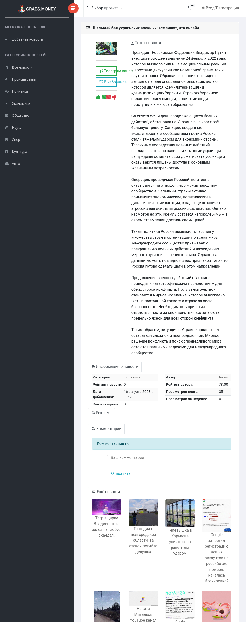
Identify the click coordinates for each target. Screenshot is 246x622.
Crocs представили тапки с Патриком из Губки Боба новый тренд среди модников (213, 585)
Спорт (13, 162)
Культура (16, 174)
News (221, 337)
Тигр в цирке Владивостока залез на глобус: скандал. (84, 488)
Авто (12, 186)
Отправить (95, 431)
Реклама (77, 371)
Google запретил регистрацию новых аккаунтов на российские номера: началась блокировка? (213, 510)
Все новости (19, 90)
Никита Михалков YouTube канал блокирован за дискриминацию (127, 564)
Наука (13, 150)
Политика (16, 114)
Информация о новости (90, 326)
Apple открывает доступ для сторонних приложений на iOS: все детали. (170, 582)
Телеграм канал (85, 75)
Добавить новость (24, 50)
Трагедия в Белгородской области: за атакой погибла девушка (128, 501)
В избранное (85, 86)
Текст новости (128, 42)
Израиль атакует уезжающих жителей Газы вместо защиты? (84, 582)
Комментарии (82, 387)
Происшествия (20, 102)
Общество (17, 138)
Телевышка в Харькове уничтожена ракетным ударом (170, 503)
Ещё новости (81, 450)
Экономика (17, 126)
